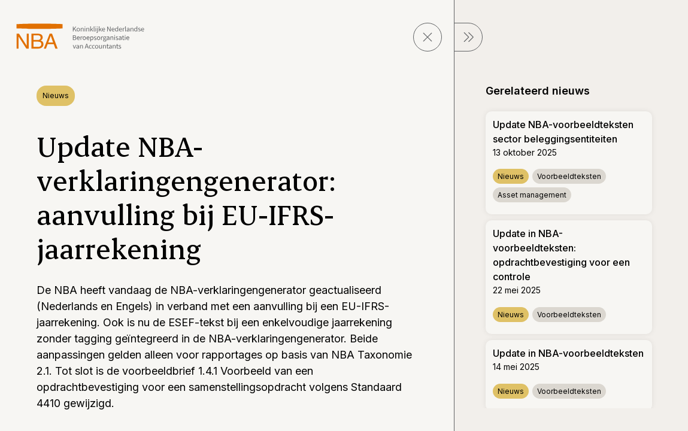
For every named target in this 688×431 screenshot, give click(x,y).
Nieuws (56, 95)
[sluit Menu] (468, 37)
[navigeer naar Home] (80, 36)
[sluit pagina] (427, 37)
